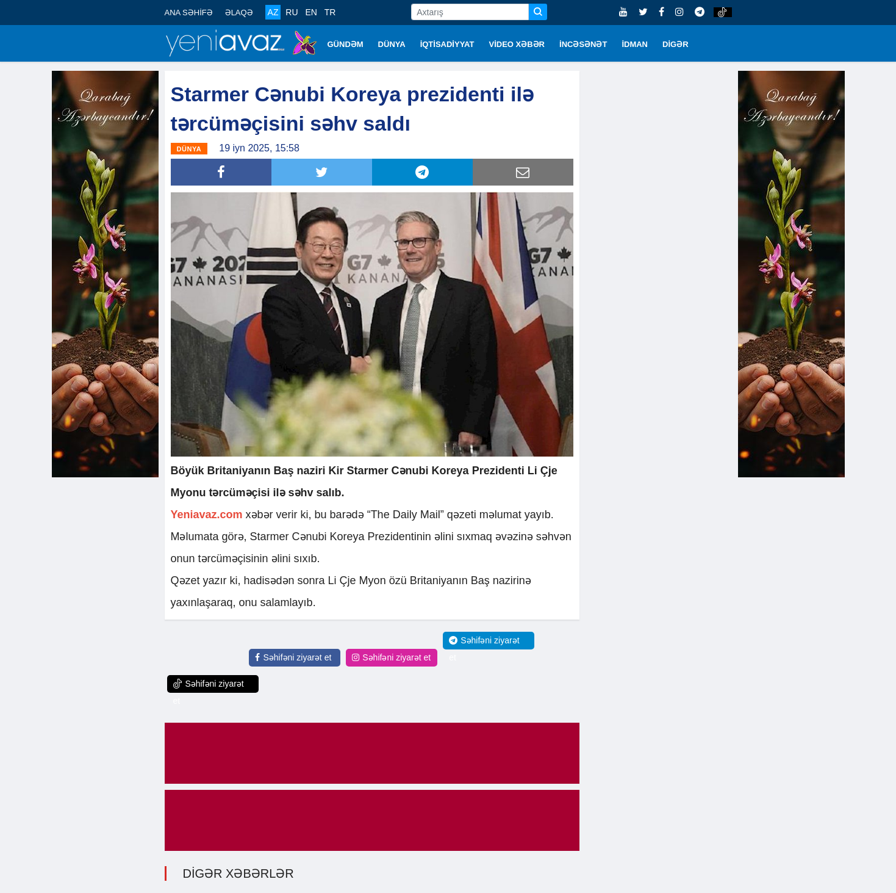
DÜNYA (392, 44)
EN (311, 12)
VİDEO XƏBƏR (517, 44)
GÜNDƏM (346, 44)
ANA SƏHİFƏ (189, 12)
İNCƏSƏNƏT (583, 44)
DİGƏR (675, 44)
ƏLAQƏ (239, 12)
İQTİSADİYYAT (447, 44)
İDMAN (635, 44)
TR (330, 12)
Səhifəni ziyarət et (293, 657)
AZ (273, 12)
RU (291, 12)
